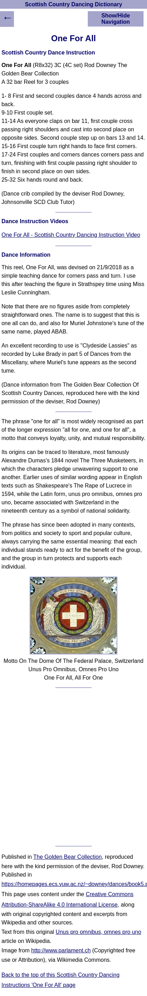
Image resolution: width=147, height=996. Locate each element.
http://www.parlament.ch (61, 950)
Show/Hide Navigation (115, 19)
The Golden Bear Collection (67, 857)
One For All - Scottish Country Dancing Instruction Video (70, 235)
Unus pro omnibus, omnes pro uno (98, 932)
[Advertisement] (73, 767)
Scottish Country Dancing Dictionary (73, 4)
